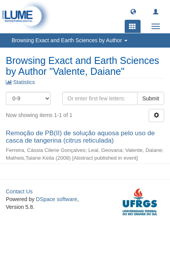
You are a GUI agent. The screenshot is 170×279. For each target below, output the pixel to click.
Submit (150, 98)
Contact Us (19, 191)
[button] (133, 11)
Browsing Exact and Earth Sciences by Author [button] (69, 40)
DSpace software (56, 199)
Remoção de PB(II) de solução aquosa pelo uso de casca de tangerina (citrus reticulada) (80, 136)
